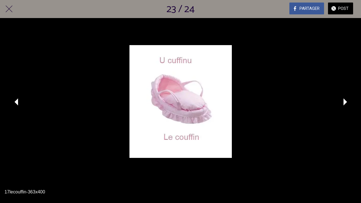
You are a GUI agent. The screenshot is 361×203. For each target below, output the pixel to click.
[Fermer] (9, 9)
